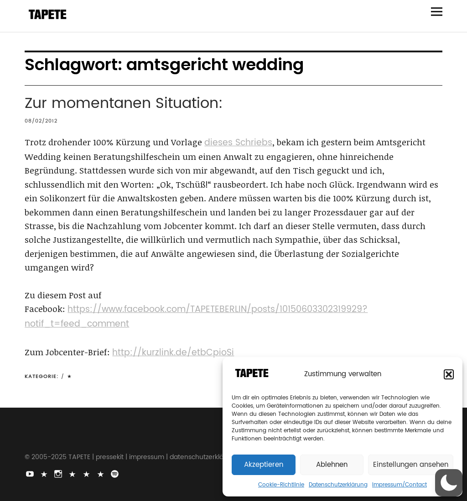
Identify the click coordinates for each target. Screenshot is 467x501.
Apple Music (101, 473)
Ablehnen (332, 464)
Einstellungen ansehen (410, 464)
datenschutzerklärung (204, 457)
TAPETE (79, 457)
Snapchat (87, 473)
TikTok (45, 473)
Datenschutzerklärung (338, 485)
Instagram (59, 473)
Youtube (30, 473)
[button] (448, 374)
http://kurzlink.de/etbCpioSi (173, 353)
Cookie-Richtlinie (281, 485)
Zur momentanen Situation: (124, 104)
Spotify (115, 473)
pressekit (110, 457)
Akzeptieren (263, 464)
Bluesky (73, 473)
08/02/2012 (41, 121)
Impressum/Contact (399, 485)
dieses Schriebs (238, 143)
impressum (146, 457)
